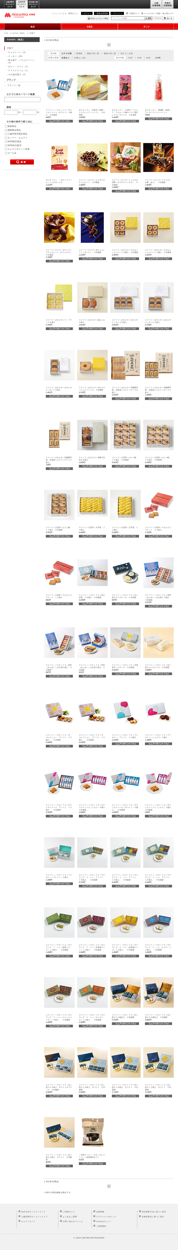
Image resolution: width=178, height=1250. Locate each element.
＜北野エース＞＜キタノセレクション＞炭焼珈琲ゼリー (92, 1157)
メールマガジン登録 (152, 13)
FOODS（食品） (19, 33)
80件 (148, 58)
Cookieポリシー (103, 1221)
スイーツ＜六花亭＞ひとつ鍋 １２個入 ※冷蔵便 (59, 529)
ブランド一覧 (14, 85)
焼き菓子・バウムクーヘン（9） (21, 61)
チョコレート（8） (17, 52)
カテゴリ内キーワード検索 (20, 94)
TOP (6, 33)
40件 (139, 58)
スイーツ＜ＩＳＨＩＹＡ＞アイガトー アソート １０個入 (125, 737)
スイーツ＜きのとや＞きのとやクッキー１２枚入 (59, 389)
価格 (8, 107)
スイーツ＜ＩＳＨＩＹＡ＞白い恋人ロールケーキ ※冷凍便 (158, 667)
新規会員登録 (102, 13)
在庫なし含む (80, 58)
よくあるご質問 (70, 1217)
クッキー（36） (16, 56)
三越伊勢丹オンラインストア (10, 4)
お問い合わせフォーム (73, 1221)
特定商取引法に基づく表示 (154, 1212)
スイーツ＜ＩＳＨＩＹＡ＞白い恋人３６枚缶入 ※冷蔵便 (158, 1017)
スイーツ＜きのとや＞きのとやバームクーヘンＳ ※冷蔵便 (92, 389)
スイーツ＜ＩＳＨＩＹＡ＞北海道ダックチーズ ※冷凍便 (125, 667)
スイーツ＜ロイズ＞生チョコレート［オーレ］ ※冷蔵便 (92, 252)
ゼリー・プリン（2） (18, 66)
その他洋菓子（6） (17, 74)
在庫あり (66, 58)
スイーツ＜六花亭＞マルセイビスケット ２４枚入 (158, 529)
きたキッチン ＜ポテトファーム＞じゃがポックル (59, 182)
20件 (130, 58)
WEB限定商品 (15, 141)
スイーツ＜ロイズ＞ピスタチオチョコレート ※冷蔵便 (92, 182)
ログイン (87, 13)
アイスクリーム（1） (18, 70)
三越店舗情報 (156, 4)
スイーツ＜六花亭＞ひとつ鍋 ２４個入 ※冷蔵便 (125, 459)
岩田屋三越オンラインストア (33, 4)
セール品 (12, 153)
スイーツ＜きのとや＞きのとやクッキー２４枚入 (158, 322)
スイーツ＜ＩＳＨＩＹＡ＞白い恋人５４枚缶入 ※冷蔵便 (125, 1017)
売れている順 (127, 53)
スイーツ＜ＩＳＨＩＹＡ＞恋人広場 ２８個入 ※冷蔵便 (92, 597)
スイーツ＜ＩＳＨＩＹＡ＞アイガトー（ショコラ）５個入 (158, 737)
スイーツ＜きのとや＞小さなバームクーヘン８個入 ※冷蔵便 (125, 252)
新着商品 (12, 126)
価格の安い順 (93, 53)
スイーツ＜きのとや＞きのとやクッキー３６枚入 (125, 322)
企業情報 (100, 1212)
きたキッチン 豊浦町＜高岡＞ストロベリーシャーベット (158, 112)
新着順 (79, 53)
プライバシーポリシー (106, 1217)
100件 (158, 58)
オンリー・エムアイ (17, 138)
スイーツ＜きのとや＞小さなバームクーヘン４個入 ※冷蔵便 (158, 252)
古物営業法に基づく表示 (153, 1217)
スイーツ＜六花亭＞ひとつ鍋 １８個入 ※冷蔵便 (158, 459)
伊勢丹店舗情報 (168, 4)
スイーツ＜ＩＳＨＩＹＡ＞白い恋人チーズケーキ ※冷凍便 (125, 597)
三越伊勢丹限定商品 (17, 134)
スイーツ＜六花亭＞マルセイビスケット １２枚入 (59, 597)
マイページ (118, 13)
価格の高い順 (110, 53)
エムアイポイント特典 (19, 149)
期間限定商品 (14, 130)
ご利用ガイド (134, 13)
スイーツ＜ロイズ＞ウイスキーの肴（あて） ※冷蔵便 (158, 182)
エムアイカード (28, 1221)
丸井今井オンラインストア (22, 4)
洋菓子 (32, 33)
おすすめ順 (67, 53)
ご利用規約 (101, 1226)
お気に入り (169, 13)
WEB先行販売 (15, 145)
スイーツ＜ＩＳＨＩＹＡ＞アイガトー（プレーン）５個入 (59, 877)
